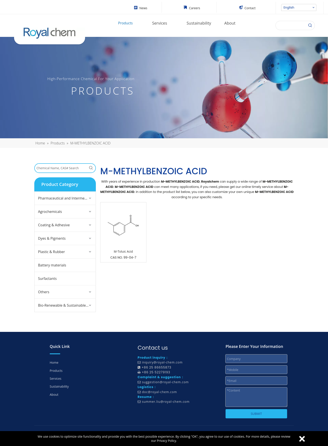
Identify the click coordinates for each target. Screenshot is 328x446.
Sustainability (59, 386)
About (54, 394)
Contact (249, 8)
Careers (194, 8)
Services (55, 378)
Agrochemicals (50, 211)
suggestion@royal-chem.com (165, 382)
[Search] (310, 25)
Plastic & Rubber (51, 251)
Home (54, 362)
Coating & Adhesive (54, 225)
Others (43, 292)
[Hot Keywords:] (91, 168)
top (318, 427)
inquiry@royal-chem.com (162, 362)
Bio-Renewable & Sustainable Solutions (67, 305)
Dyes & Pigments (52, 238)
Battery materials (52, 265)
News (143, 8)
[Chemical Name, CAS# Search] (61, 168)
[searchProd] (291, 25)
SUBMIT (256, 414)
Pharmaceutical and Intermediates (66, 198)
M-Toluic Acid (123, 251)
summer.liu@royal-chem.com (166, 401)
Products (56, 371)
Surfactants (47, 278)
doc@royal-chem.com (159, 392)
